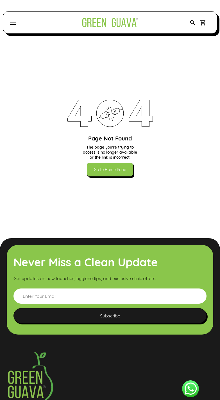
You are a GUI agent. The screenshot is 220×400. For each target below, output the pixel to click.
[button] (192, 22)
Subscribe (110, 316)
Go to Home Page (110, 169)
